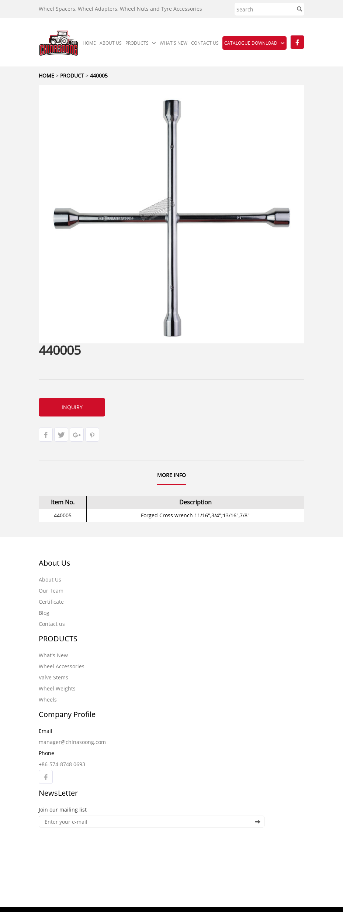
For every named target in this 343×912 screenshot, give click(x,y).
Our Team (51, 590)
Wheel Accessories (61, 666)
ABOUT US (111, 43)
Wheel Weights (57, 688)
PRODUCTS (140, 43)
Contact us (52, 623)
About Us (54, 563)
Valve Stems (53, 677)
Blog (44, 612)
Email (45, 730)
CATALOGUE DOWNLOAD (254, 43)
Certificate (51, 601)
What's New (53, 655)
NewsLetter (58, 793)
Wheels (48, 699)
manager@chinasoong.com (72, 741)
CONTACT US (205, 43)
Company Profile (67, 714)
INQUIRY (72, 407)
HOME (89, 43)
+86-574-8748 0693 (62, 764)
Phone (46, 753)
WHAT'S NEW (173, 43)
